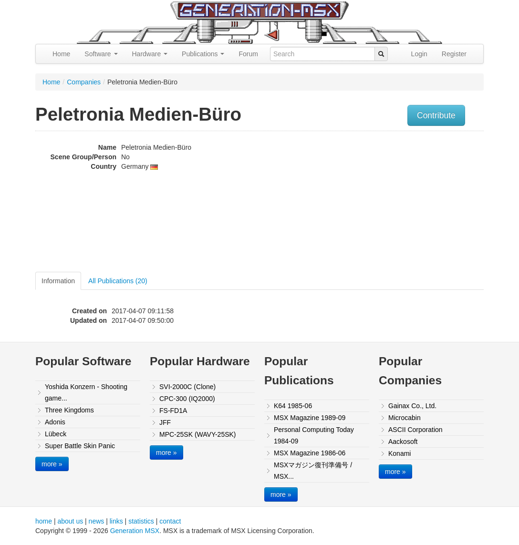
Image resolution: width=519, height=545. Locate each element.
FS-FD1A (173, 410)
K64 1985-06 (293, 406)
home (43, 521)
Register (454, 54)
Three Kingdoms (69, 410)
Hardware (150, 54)
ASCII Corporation (415, 429)
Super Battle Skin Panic (80, 446)
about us (70, 521)
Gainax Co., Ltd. (412, 406)
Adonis (55, 422)
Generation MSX (135, 531)
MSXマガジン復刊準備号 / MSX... (313, 470)
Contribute (436, 115)
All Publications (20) (117, 281)
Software (100, 54)
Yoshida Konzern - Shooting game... (86, 392)
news (96, 521)
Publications (203, 54)
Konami (399, 453)
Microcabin (404, 418)
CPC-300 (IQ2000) (187, 398)
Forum (248, 54)
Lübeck (55, 434)
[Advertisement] (421, 202)
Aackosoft (402, 441)
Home (61, 54)
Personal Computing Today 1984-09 (314, 435)
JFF (165, 422)
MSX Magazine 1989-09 (309, 418)
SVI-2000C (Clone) (187, 387)
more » (52, 464)
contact (170, 521)
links (116, 521)
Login (419, 54)
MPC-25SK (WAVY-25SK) (197, 434)
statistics (141, 521)
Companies (84, 82)
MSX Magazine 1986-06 (309, 453)
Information (58, 281)
